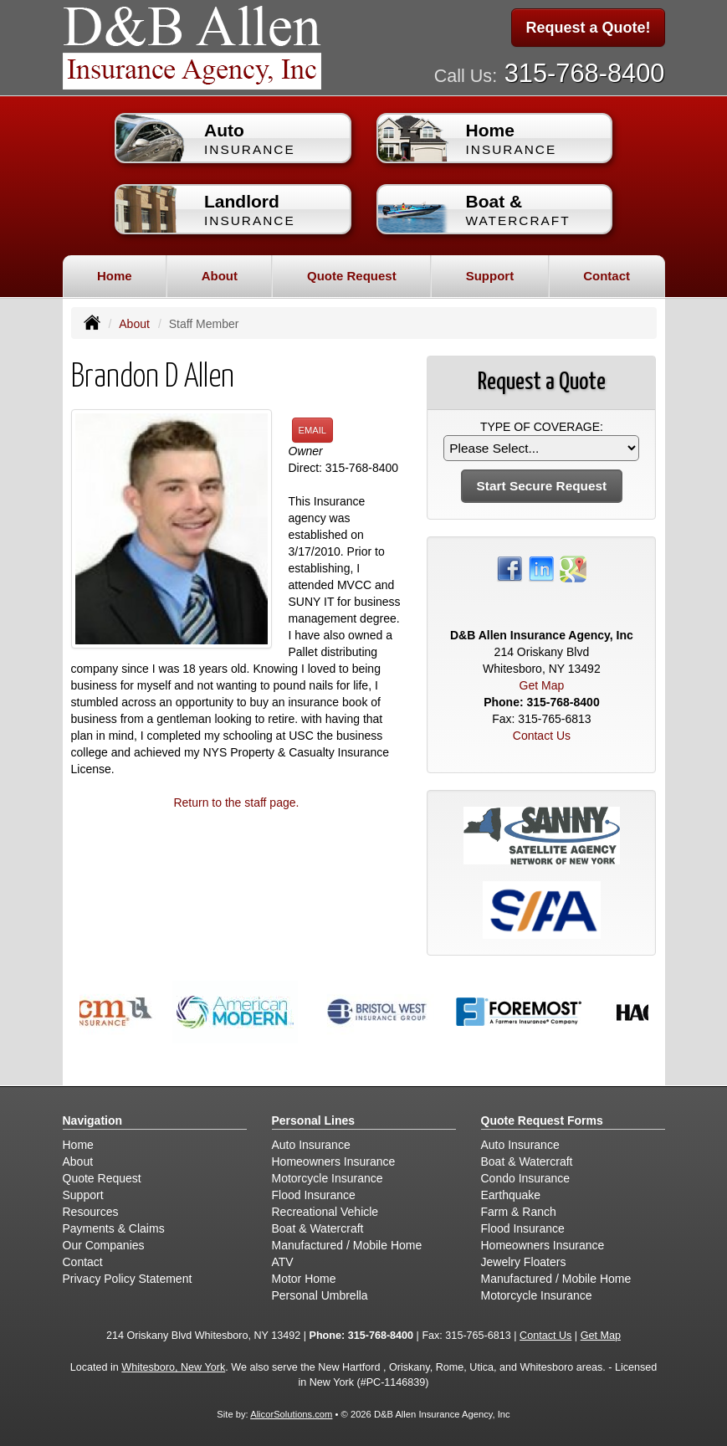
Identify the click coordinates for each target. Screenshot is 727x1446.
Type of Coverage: (541, 426)
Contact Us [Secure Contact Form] (542, 735)
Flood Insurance (314, 1195)
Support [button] (490, 276)
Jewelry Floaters (523, 1262)
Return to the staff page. (236, 802)
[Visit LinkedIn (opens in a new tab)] (541, 568)
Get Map (542, 685)
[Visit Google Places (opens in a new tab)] (573, 568)
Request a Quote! (587, 27)
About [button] (220, 276)
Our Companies (104, 1245)
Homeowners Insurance (334, 1161)
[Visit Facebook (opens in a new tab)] (509, 568)
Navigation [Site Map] (93, 1120)
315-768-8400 (584, 73)
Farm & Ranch (518, 1211)
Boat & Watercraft (318, 1228)
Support (83, 1195)
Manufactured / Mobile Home (347, 1245)
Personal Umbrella (320, 1295)
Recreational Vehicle (325, 1211)
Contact (606, 276)
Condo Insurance (526, 1178)
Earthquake (511, 1195)
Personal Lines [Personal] (314, 1120)
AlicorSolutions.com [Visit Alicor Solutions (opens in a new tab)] (291, 1414)
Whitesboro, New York (173, 1367)
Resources (91, 1211)
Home (114, 276)
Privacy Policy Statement (127, 1278)
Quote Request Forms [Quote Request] (542, 1120)
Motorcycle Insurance (327, 1178)
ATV (283, 1262)
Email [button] (313, 430)
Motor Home (304, 1278)
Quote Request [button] (352, 276)
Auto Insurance (311, 1144)
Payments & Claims (114, 1228)
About (134, 324)
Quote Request (102, 1178)
